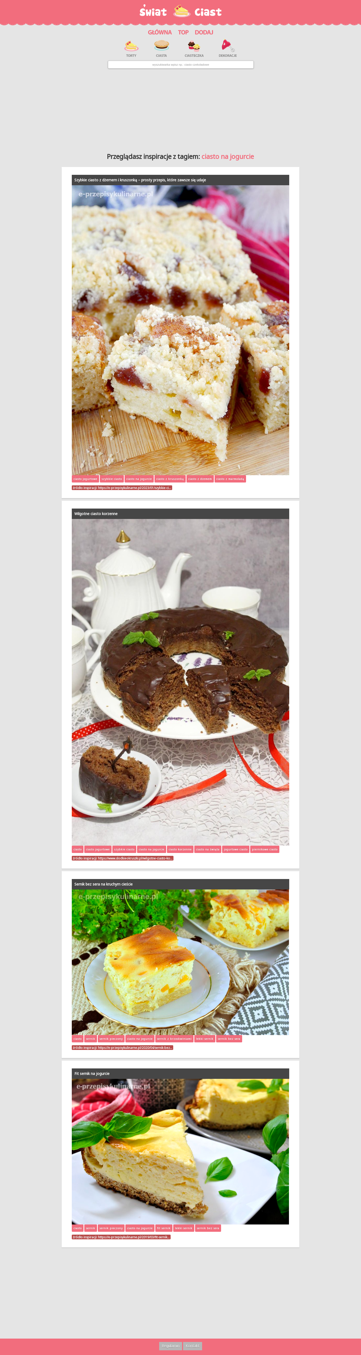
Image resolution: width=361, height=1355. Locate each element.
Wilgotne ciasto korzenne (96, 513)
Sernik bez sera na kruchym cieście (103, 884)
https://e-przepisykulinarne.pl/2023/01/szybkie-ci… (134, 488)
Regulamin (170, 1345)
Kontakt (192, 1345)
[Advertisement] (181, 108)
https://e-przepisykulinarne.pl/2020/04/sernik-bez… (135, 1047)
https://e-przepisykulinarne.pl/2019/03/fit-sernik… (134, 1237)
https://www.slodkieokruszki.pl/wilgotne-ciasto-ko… (135, 858)
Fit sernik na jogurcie (91, 1073)
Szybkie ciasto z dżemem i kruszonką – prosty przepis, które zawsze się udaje (140, 179)
